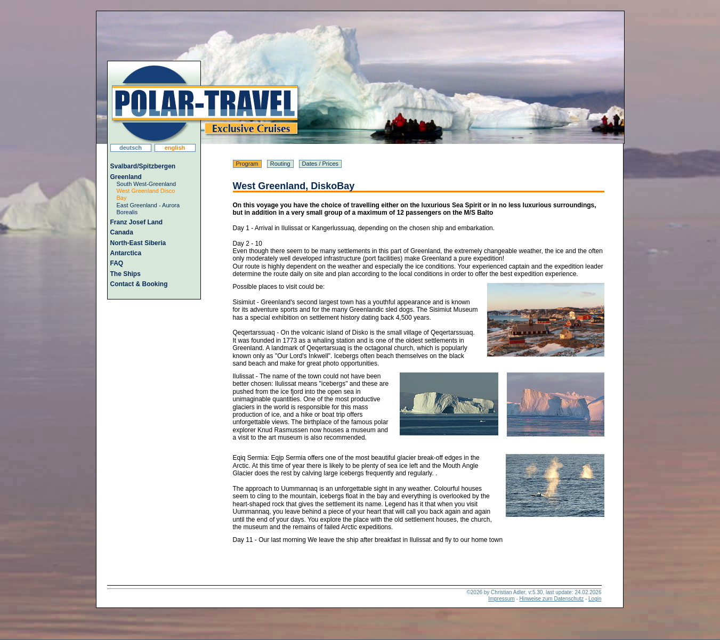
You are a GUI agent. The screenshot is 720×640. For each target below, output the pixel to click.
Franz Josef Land (136, 222)
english (175, 147)
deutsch (130, 147)
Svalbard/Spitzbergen (143, 166)
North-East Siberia (138, 243)
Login (594, 599)
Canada (121, 232)
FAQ (117, 263)
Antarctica (126, 253)
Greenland (126, 177)
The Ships (125, 274)
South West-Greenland (146, 184)
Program (247, 163)
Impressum (501, 599)
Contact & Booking (139, 284)
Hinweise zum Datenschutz (552, 599)
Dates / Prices (320, 163)
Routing (280, 163)
